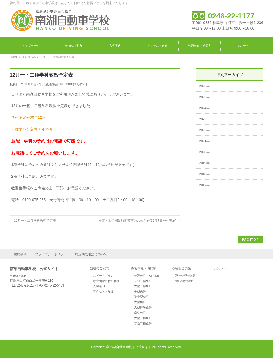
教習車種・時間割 (143, 268)
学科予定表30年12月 (28, 117)
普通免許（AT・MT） (148, 275)
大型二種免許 (143, 318)
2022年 (204, 130)
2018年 (204, 174)
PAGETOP (250, 239)
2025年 (204, 97)
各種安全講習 (181, 268)
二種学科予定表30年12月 (32, 129)
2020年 (204, 152)
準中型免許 (141, 296)
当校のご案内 (99, 268)
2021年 (204, 141)
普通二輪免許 (143, 281)
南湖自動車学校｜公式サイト (130, 347)
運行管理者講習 (185, 275)
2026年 (204, 86)
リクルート (221, 268)
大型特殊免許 (143, 307)
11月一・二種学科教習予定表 (33, 220)
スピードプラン (103, 275)
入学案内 (99, 286)
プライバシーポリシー (51, 254)
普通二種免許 (143, 323)
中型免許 (140, 291)
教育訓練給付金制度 (106, 281)
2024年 (204, 108)
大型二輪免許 (143, 286)
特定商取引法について (91, 254)
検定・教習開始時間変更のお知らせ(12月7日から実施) (139, 220)
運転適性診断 (184, 281)
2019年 (204, 163)
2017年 (204, 185)
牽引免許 (140, 312)
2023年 (204, 119)
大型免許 (140, 302)
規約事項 (20, 254)
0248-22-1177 (231, 16)
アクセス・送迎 (103, 291)
